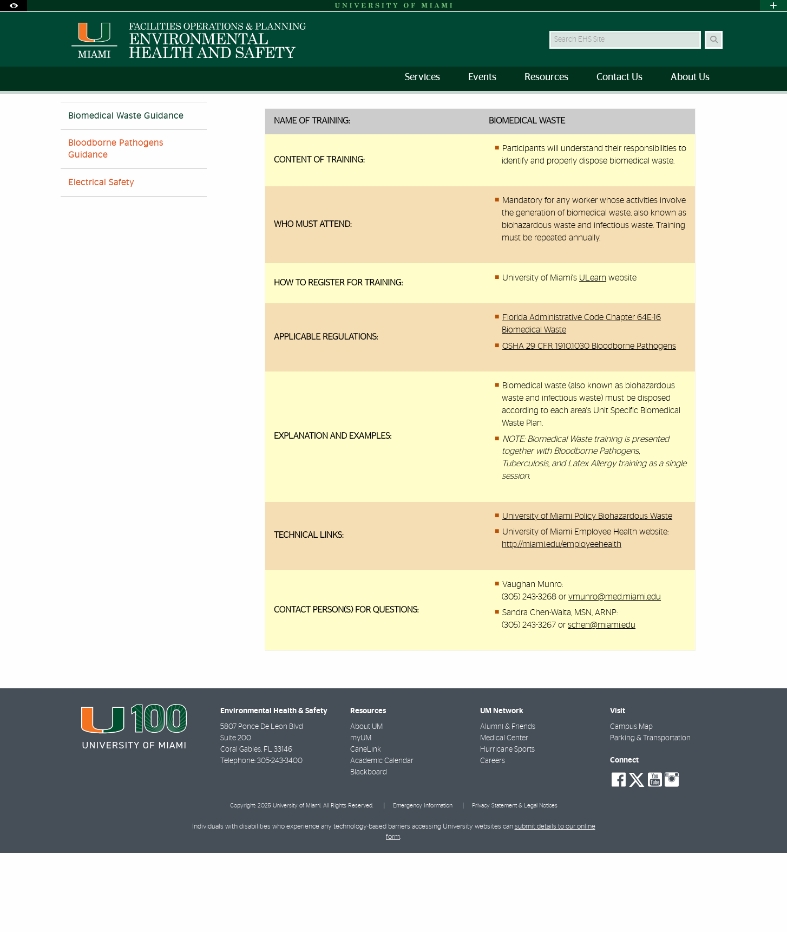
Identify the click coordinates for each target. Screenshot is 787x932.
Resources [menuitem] (546, 77)
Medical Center (504, 817)
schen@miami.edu (601, 704)
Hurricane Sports (507, 828)
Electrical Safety (101, 261)
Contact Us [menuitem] (619, 77)
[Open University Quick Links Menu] (773, 5)
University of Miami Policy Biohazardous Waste (587, 595)
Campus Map (631, 806)
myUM (360, 817)
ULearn (592, 357)
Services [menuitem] (422, 77)
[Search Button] (714, 40)
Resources (234, 116)
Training (280, 116)
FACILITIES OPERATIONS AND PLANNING (113, 116)
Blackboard (368, 851)
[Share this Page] (717, 110)
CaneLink (365, 828)
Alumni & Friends (507, 806)
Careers (492, 840)
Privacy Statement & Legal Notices (515, 885)
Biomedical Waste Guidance (538, 117)
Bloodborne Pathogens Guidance (115, 228)
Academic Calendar (382, 840)
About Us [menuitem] (690, 77)
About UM (366, 806)
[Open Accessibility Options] (13, 5)
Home (191, 116)
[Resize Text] (692, 110)
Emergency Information (422, 885)
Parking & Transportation (650, 817)
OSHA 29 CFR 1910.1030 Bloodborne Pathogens (589, 425)
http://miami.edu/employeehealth (561, 623)
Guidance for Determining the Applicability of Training (395, 116)
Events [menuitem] (482, 77)
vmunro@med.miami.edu (614, 676)
